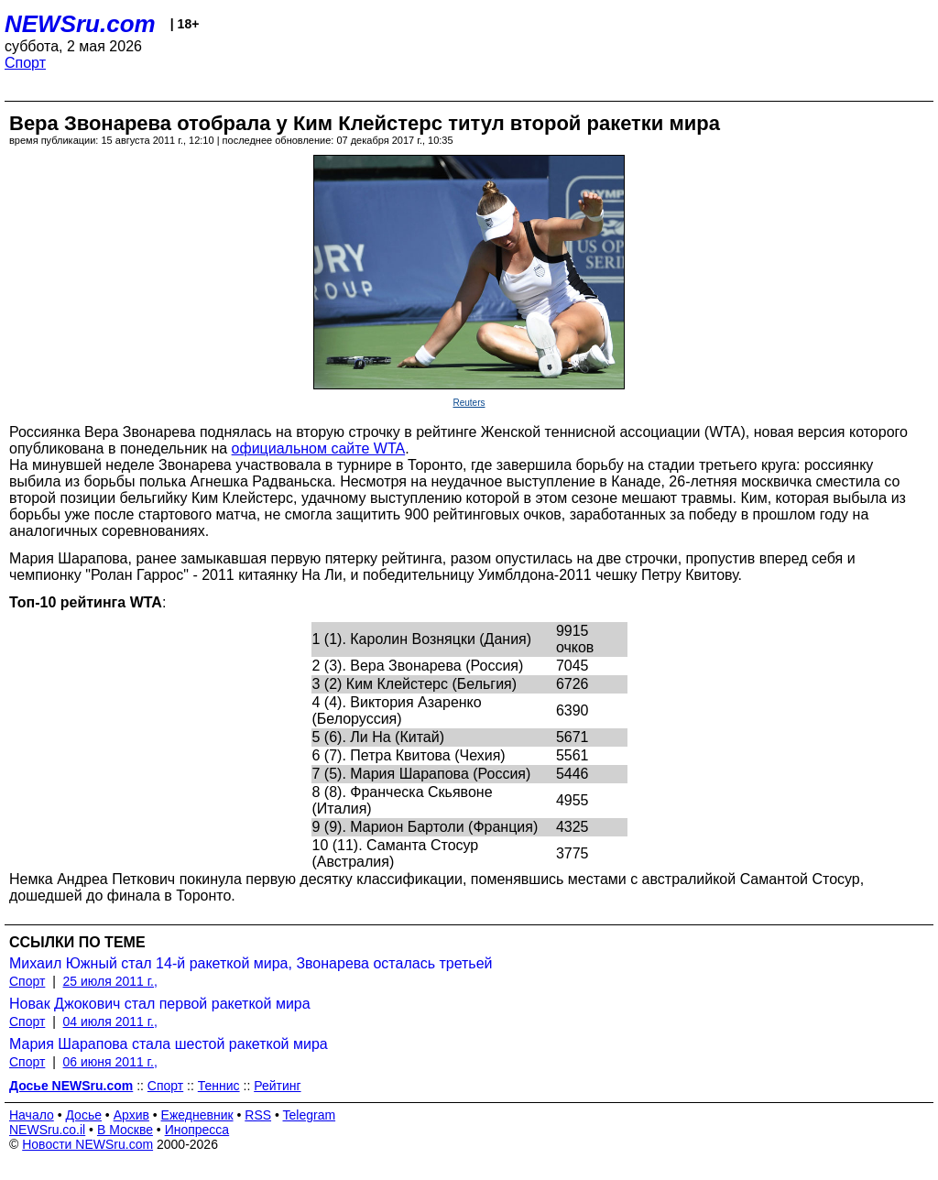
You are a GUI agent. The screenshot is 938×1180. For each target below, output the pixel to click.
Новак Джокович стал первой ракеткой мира (160, 1003)
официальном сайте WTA (319, 448)
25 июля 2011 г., (110, 981)
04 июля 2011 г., (110, 1021)
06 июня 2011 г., (110, 1061)
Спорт (25, 63)
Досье (83, 1115)
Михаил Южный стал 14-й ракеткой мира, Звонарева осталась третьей (251, 963)
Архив (131, 1115)
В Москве (125, 1129)
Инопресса (197, 1129)
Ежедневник (197, 1115)
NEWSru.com (80, 24)
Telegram (309, 1115)
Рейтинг (277, 1085)
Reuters (469, 403)
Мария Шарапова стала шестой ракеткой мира (168, 1044)
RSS (258, 1115)
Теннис (219, 1085)
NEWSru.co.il (47, 1129)
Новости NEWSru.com (87, 1144)
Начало (31, 1115)
